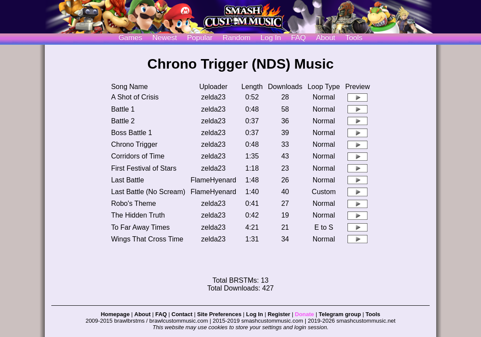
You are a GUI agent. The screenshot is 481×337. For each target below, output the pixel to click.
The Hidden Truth (138, 215)
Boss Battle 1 (131, 132)
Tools (354, 37)
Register (278, 314)
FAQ (298, 37)
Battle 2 (122, 121)
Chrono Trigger (134, 144)
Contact (181, 314)
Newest (164, 37)
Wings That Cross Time (147, 239)
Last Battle (127, 180)
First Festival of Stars (143, 168)
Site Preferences (219, 314)
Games (130, 37)
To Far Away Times (140, 227)
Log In (254, 314)
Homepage (115, 314)
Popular (200, 37)
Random (237, 37)
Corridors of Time (137, 156)
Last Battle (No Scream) (148, 191)
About (325, 37)
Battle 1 (122, 109)
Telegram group (340, 314)
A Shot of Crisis (134, 97)
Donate (304, 314)
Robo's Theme (133, 203)
